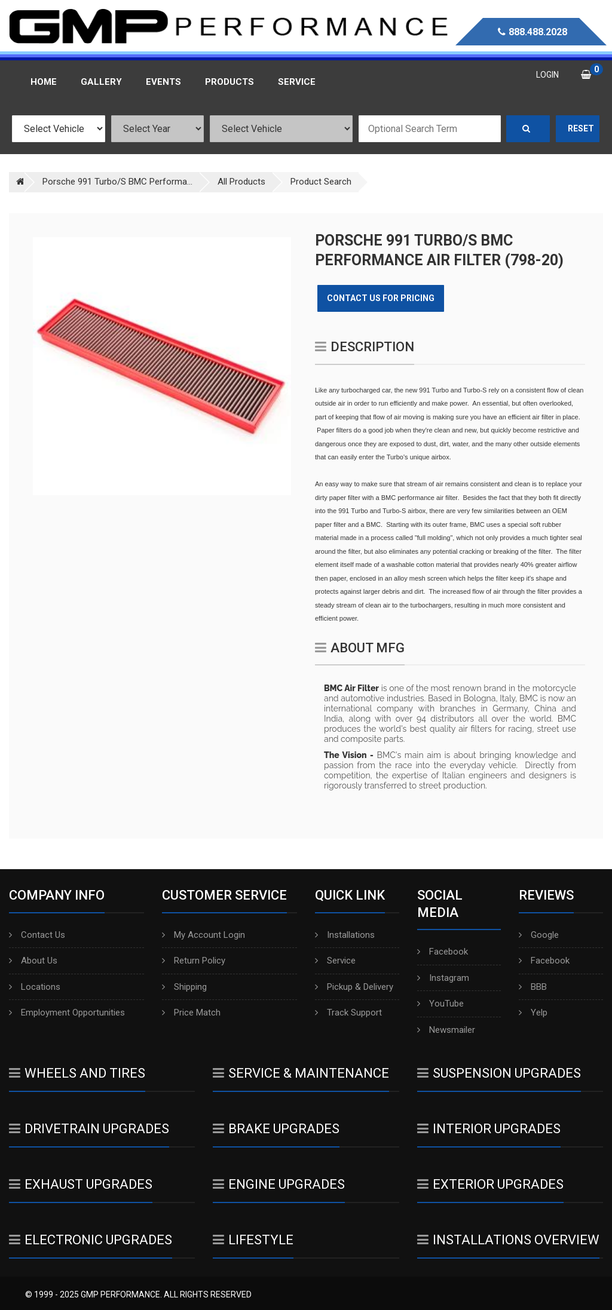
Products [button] (229, 81)
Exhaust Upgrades (80, 1184)
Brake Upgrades (276, 1128)
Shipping (184, 986)
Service (335, 960)
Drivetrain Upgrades (89, 1128)
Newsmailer (446, 1029)
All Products (241, 181)
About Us (33, 960)
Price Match (191, 1012)
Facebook (442, 951)
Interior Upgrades (489, 1128)
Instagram (443, 977)
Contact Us (37, 934)
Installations (345, 934)
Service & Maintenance (301, 1073)
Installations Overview (508, 1239)
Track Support (348, 1012)
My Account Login (203, 934)
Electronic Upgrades (90, 1239)
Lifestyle (253, 1239)
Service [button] (297, 81)
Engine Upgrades (279, 1184)
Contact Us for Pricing (380, 298)
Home (43, 81)
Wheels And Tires (77, 1073)
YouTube (440, 1003)
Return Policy (193, 960)
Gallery (101, 81)
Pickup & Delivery (354, 986)
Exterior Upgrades (490, 1184)
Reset (581, 128)
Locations (34, 986)
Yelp (533, 1012)
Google (539, 934)
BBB (533, 986)
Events (163, 81)
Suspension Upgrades (499, 1073)
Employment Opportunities (67, 1012)
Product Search (320, 181)
